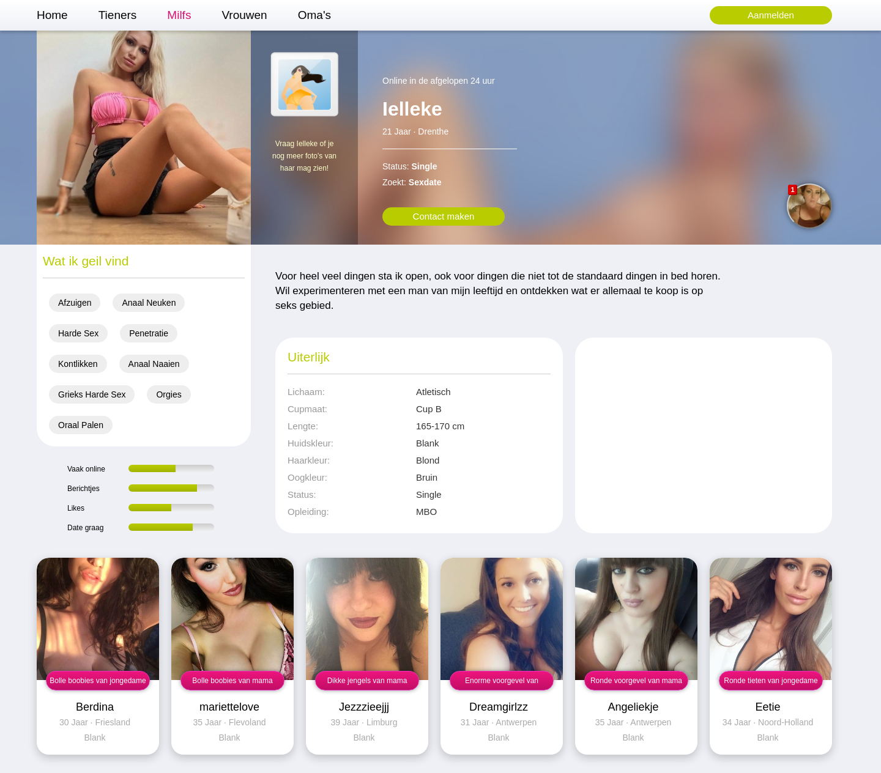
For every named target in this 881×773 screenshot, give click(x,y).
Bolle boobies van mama (232, 680)
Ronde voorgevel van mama (636, 680)
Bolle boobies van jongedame (98, 680)
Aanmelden (771, 15)
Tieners (118, 15)
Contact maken (444, 216)
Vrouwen (244, 15)
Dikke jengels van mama (367, 680)
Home (52, 15)
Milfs (179, 15)
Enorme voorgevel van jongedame (501, 683)
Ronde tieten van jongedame (770, 680)
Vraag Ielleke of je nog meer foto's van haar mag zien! (304, 155)
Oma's (314, 15)
